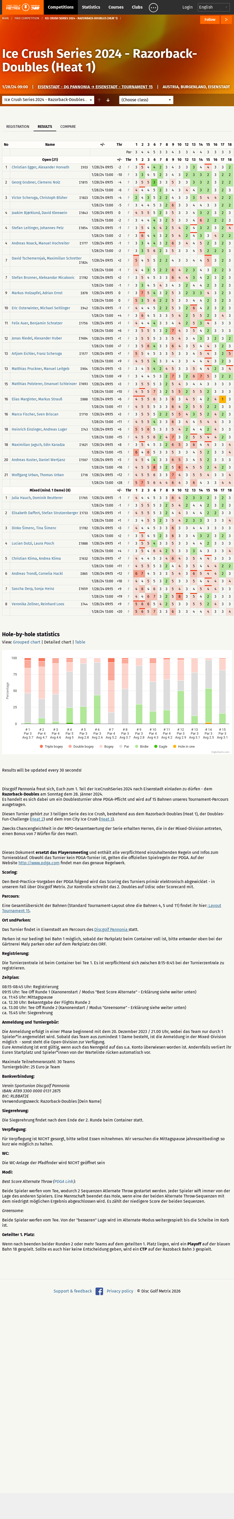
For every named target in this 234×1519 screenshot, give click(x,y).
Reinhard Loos (52, 604)
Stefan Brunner (24, 278)
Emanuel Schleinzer (60, 384)
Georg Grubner (24, 182)
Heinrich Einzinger (27, 429)
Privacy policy (120, 1291)
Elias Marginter (24, 399)
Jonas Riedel (22, 338)
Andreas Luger (55, 429)
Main (5, 18)
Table (80, 642)
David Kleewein (54, 213)
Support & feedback (73, 1291)
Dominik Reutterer (48, 498)
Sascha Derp (22, 589)
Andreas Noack (24, 243)
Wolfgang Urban (25, 475)
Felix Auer (20, 323)
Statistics (91, 7)
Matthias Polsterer (27, 384)
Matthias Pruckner (27, 369)
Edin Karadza (54, 445)
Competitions (61, 7)
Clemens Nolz (48, 182)
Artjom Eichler (23, 353)
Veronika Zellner (25, 604)
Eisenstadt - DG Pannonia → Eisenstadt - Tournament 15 (95, 86)
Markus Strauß (50, 399)
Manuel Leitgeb (56, 369)
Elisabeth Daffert (26, 513)
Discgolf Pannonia (111, 929)
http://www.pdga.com (39, 862)
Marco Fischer (23, 414)
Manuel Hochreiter (54, 243)
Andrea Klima (50, 558)
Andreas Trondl (24, 573)
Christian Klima (24, 558)
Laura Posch (44, 543)
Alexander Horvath (53, 167)
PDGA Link (63, 1181)
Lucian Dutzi (22, 543)
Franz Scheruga (49, 353)
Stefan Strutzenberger (60, 513)
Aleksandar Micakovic (57, 278)
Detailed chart (57, 642)
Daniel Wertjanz (52, 460)
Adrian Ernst (52, 293)
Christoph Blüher (53, 198)
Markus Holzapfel (26, 293)
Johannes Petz (52, 228)
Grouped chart (26, 642)
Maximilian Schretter (64, 258)
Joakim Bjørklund (26, 213)
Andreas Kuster (24, 460)
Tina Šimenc (46, 528)
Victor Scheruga (25, 198)
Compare (68, 126)
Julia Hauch (21, 498)
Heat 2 (37, 819)
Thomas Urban (52, 475)
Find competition (27, 18)
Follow (210, 19)
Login (187, 7)
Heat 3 (106, 819)
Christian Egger (24, 167)
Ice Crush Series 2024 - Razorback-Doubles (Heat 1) (99, 60)
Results (45, 126)
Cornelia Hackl (51, 573)
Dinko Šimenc (23, 528)
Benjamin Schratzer (46, 323)
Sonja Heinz (44, 589)
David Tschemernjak (28, 258)
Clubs (137, 7)
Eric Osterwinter (25, 308)
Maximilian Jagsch (27, 445)
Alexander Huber (48, 338)
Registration (17, 126)
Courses (116, 7)
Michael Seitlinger (55, 308)
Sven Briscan (47, 414)
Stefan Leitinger (25, 228)
